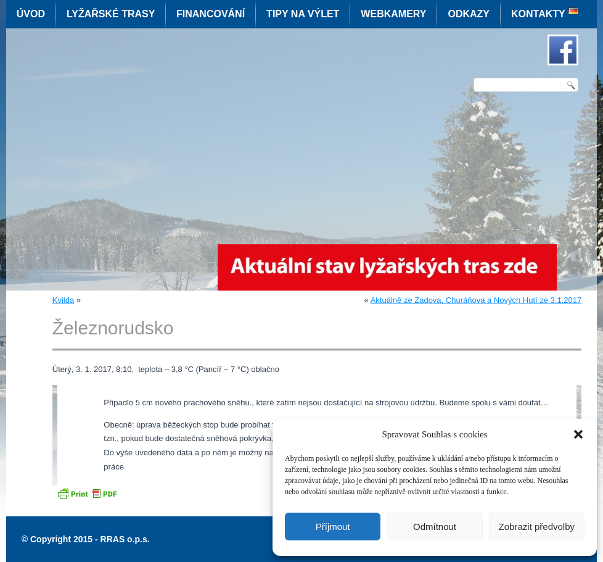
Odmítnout (434, 526)
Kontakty (538, 14)
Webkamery (393, 14)
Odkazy (469, 14)
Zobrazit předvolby (537, 526)
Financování (210, 14)
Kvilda (63, 300)
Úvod (31, 14)
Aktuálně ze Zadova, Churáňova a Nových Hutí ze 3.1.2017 (476, 300)
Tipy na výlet (302, 14)
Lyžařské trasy (111, 14)
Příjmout (333, 526)
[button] (578, 434)
